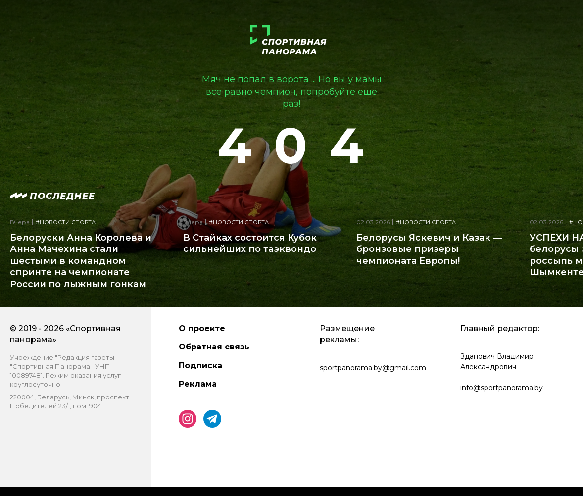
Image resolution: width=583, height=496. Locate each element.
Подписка (200, 365)
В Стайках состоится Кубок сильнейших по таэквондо (250, 243)
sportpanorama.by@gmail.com (373, 367)
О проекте (202, 328)
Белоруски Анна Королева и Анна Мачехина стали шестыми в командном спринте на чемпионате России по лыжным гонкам (80, 261)
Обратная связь (214, 346)
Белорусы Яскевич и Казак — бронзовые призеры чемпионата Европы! (429, 249)
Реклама (198, 384)
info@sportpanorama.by (501, 387)
